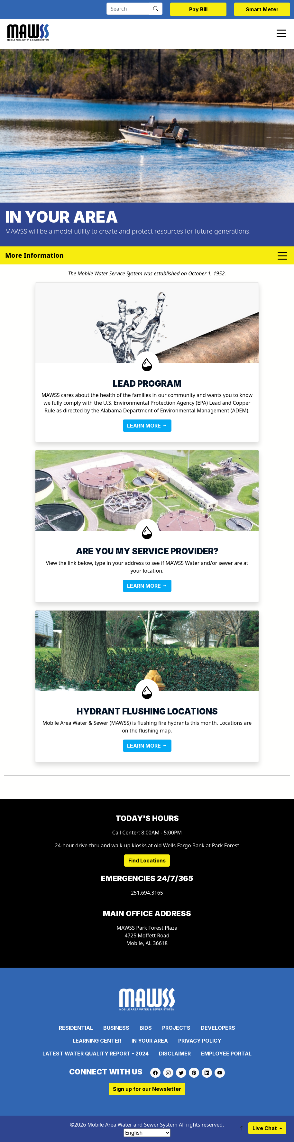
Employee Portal (226, 1053)
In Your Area (150, 1040)
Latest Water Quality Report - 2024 (95, 1053)
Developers (218, 1028)
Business (116, 1028)
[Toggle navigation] (281, 32)
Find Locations (147, 860)
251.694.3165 (147, 892)
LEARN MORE (147, 425)
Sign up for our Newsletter (147, 1089)
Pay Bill (198, 9)
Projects (176, 1028)
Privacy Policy (199, 1040)
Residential (76, 1028)
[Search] (127, 9)
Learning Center (97, 1040)
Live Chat (265, 1128)
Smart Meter (262, 9)
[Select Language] (147, 1132)
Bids (146, 1028)
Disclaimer (175, 1053)
